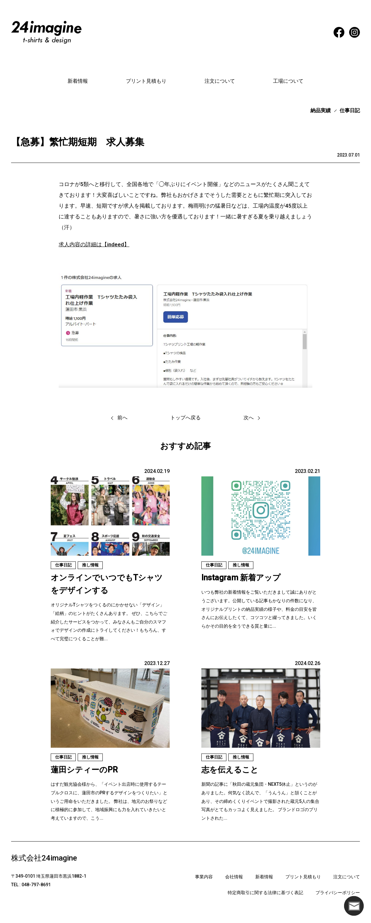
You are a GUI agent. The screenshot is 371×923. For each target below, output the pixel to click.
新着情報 (78, 81)
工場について (288, 81)
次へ (249, 418)
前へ (122, 418)
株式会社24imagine (44, 858)
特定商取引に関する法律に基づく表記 (265, 892)
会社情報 (234, 876)
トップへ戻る (185, 418)
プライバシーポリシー (338, 892)
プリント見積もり (146, 81)
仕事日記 (350, 110)
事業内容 (204, 876)
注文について (220, 81)
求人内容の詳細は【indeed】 (94, 244)
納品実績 (320, 110)
